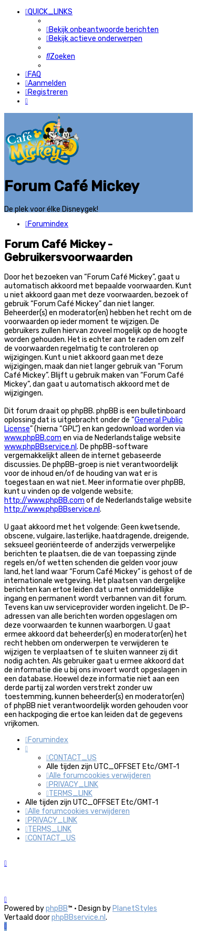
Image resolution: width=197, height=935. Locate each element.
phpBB (57, 908)
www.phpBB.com (32, 437)
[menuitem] (102, 29)
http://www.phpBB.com (44, 500)
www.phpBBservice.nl (40, 446)
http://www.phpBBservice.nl (52, 509)
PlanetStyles (134, 908)
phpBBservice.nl (78, 917)
